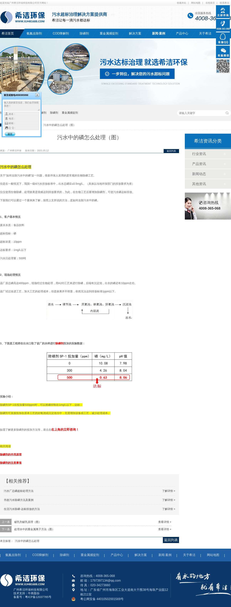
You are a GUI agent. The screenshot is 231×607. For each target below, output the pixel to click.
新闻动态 (199, 174)
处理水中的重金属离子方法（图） (34, 529)
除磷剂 (84, 33)
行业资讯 (199, 154)
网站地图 (195, 3)
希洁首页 (8, 33)
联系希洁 (224, 3)
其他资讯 (199, 184)
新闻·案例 (158, 33)
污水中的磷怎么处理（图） (60, 125)
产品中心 (182, 33)
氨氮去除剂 (34, 33)
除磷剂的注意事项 (11, 462)
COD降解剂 (61, 33)
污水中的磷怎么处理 (27, 540)
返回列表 (171, 151)
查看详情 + (164, 521)
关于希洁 (205, 33)
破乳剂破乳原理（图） (27, 521)
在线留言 (210, 3)
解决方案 (135, 33)
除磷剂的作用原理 (11, 454)
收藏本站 (181, 3)
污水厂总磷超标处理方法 (18, 490)
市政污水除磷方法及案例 (18, 499)
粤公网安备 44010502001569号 (102, 599)
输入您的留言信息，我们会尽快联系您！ (22, 106)
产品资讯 (199, 164)
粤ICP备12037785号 (38, 597)
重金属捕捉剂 (109, 33)
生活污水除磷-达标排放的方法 (22, 509)
